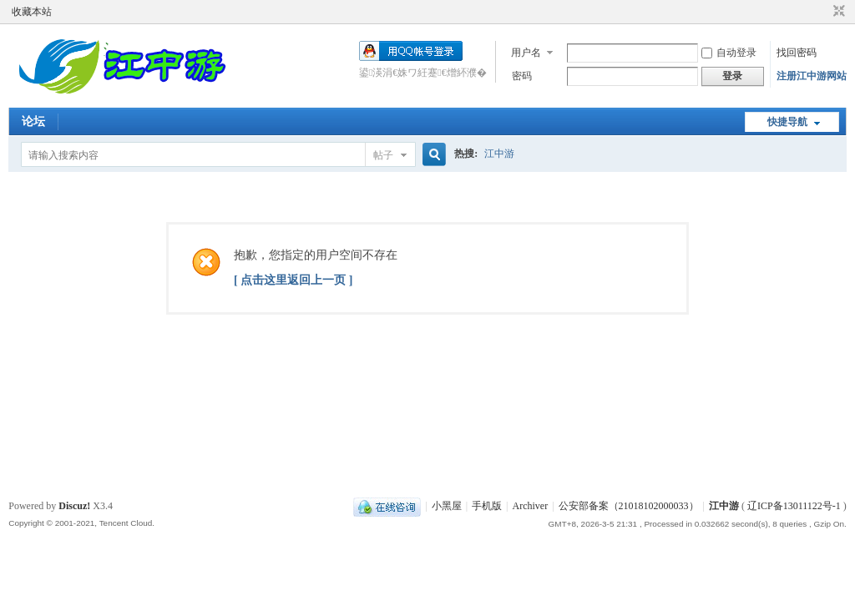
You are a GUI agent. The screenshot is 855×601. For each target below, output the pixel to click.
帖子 (383, 155)
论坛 (33, 121)
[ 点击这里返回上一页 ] (293, 280)
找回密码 (797, 52)
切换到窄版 (837, 11)
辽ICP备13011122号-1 (794, 506)
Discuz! (74, 506)
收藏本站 (32, 12)
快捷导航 (787, 122)
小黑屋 (447, 506)
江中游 (499, 153)
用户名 (526, 52)
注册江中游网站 (812, 76)
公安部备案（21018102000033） (629, 506)
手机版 (487, 506)
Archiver (531, 506)
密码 (522, 76)
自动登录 (728, 52)
